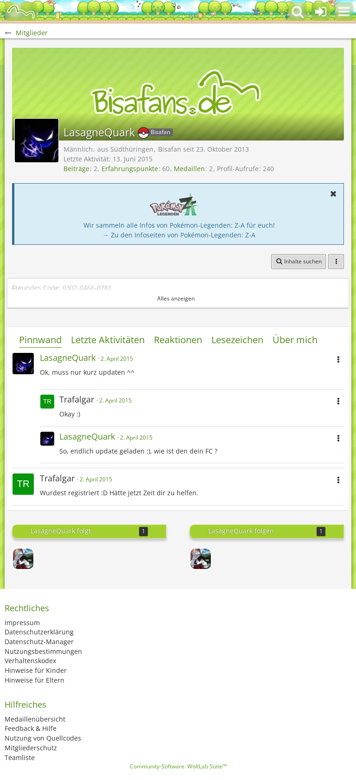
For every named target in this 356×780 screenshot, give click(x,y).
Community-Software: (178, 766)
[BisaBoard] (21, 11)
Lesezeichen (237, 339)
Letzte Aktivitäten (108, 339)
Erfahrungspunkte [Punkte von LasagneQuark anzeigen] (130, 168)
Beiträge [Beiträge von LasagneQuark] (76, 168)
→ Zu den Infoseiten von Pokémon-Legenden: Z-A (178, 234)
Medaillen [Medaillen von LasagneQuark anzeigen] (189, 168)
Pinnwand (40, 339)
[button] (344, 11)
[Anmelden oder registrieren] (321, 11)
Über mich (295, 339)
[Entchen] (23, 559)
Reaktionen (178, 339)
